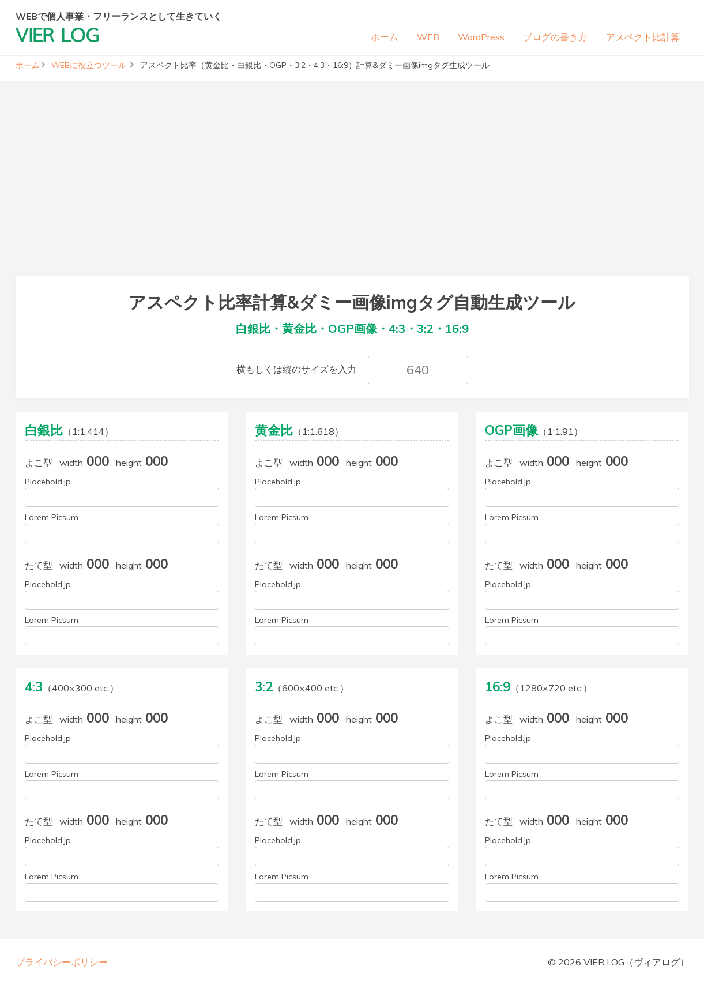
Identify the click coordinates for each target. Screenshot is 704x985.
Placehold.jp (48, 481)
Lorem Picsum (51, 517)
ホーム (384, 37)
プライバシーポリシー (62, 962)
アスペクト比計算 (643, 37)
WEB (428, 37)
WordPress (481, 37)
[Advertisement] (352, 161)
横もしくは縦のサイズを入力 (296, 369)
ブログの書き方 (555, 37)
